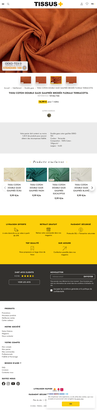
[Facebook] (3, 384)
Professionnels (7, 354)
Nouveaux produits (9, 315)
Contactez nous (7, 372)
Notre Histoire (7, 331)
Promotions (6, 313)
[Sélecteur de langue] (93, 4)
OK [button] (70, 404)
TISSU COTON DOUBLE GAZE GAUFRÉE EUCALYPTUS (59, 189)
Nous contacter (7, 336)
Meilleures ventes (8, 318)
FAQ (3, 367)
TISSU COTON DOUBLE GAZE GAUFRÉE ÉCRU (14, 187)
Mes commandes (8, 352)
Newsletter (56, 272)
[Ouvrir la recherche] (8, 4)
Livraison (5, 370)
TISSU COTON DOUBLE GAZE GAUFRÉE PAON (36, 187)
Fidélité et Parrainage (10, 357)
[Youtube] (13, 384)
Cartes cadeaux (7, 320)
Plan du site (37, 400)
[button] (5, 188)
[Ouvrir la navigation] (3, 4)
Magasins (5, 334)
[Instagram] (8, 384)
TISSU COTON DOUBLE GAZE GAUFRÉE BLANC (81, 187)
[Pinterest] (18, 384)
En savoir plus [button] (79, 399)
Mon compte (6, 347)
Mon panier (6, 349)
